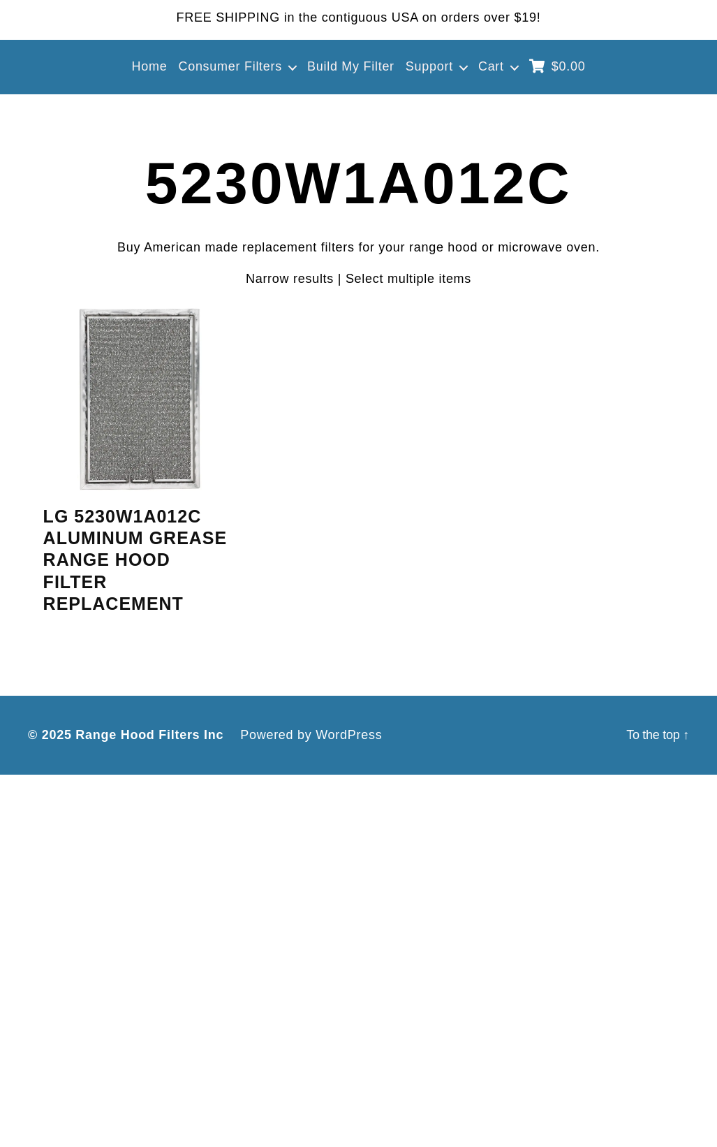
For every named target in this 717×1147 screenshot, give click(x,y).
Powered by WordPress (311, 735)
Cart (491, 66)
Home (150, 66)
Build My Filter (350, 66)
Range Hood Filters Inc (149, 735)
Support (429, 66)
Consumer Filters (230, 66)
